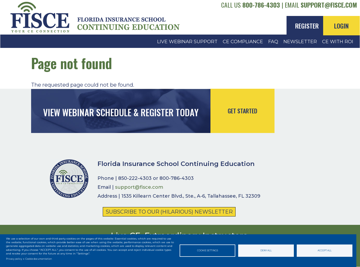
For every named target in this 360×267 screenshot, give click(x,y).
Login (341, 25)
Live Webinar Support (187, 41)
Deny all (266, 250)
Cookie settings (207, 250)
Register (307, 25)
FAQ (273, 41)
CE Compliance (243, 41)
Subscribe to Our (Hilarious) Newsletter (169, 212)
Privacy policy (14, 259)
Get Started (242, 111)
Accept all (325, 250)
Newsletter (300, 41)
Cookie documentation (38, 259)
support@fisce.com (329, 4)
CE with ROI (337, 41)
